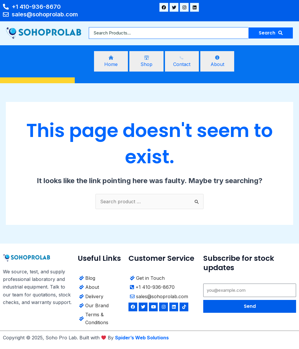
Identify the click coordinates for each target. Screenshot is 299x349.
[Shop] (146, 61)
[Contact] (182, 61)
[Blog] (101, 278)
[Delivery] (101, 297)
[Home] (111, 61)
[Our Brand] (101, 306)
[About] (217, 61)
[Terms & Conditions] (101, 319)
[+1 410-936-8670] (163, 287)
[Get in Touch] (163, 278)
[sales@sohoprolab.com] (163, 297)
